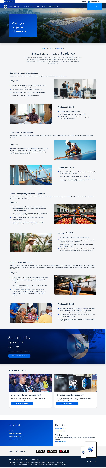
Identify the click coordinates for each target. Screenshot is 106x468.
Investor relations (35, 6)
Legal (10, 460)
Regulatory (27, 460)
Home (43, 49)
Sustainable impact (58, 49)
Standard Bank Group (9, 1)
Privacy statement (18, 460)
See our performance (22, 405)
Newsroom (52, 6)
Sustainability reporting (19, 357)
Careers (58, 6)
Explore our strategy (67, 405)
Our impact (45, 6)
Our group (27, 6)
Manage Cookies (36, 460)
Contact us (84, 1)
